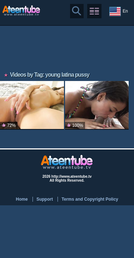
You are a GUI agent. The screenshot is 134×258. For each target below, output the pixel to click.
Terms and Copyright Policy (89, 199)
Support (44, 199)
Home (22, 199)
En (118, 11)
